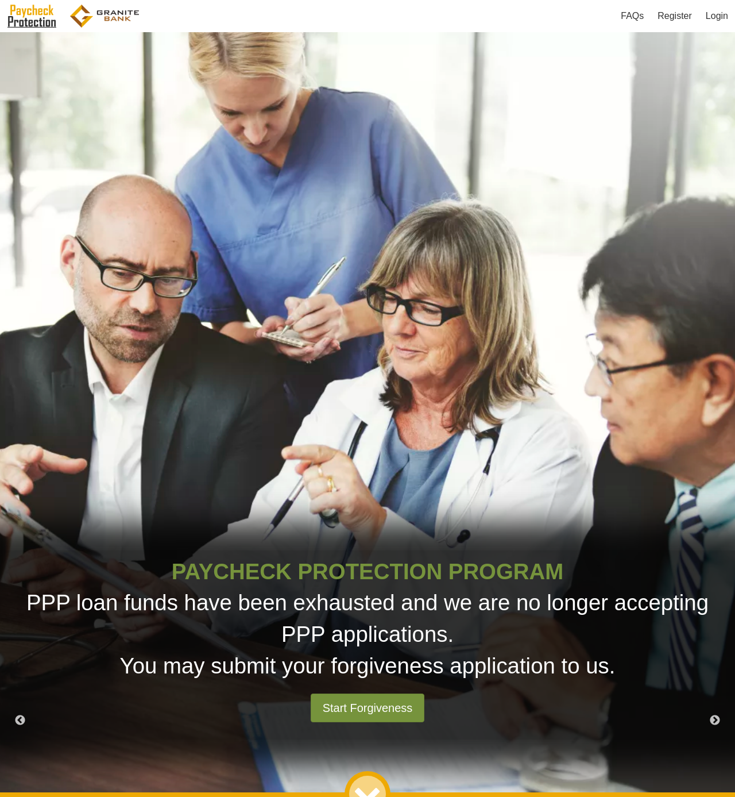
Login (717, 16)
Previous (20, 720)
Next (715, 720)
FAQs (632, 16)
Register (674, 16)
